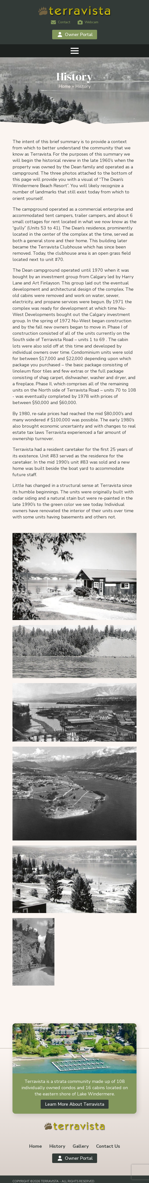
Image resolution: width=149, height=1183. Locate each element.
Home (65, 86)
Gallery (81, 1146)
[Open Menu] (75, 51)
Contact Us (108, 1146)
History (57, 1146)
